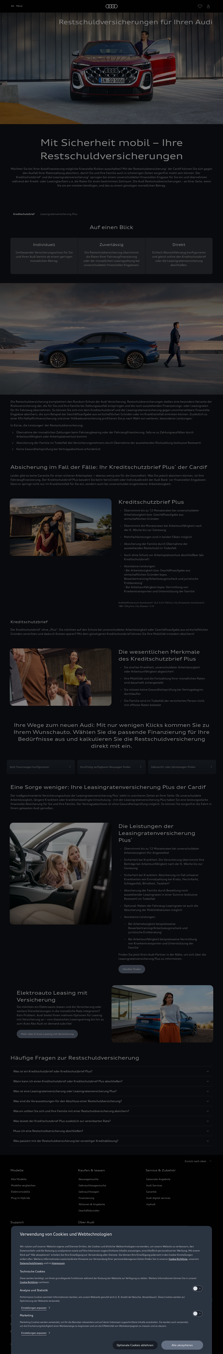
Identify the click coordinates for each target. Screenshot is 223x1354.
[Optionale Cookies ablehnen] (135, 1345)
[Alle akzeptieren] (182, 1345)
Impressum (58, 1263)
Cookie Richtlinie (178, 1258)
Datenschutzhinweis (31, 1263)
